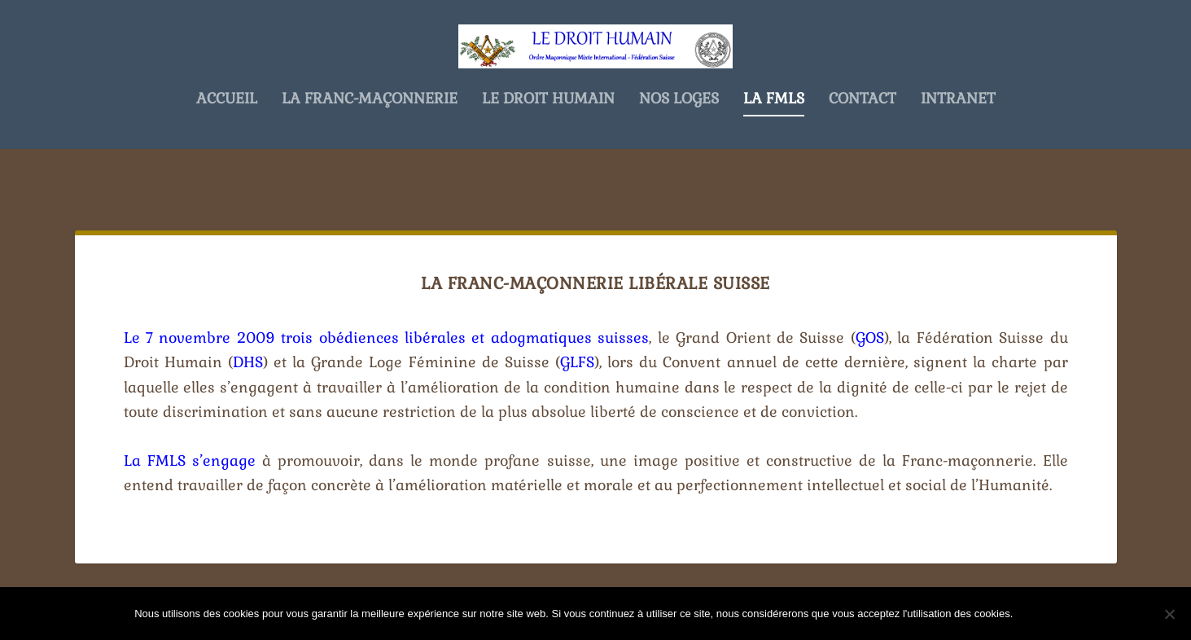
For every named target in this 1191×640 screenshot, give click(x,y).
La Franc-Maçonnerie (370, 151)
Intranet (958, 151)
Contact (862, 151)
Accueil (226, 151)
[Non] (1169, 614)
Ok (1039, 613)
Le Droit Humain (548, 151)
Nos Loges (679, 151)
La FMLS (773, 151)
